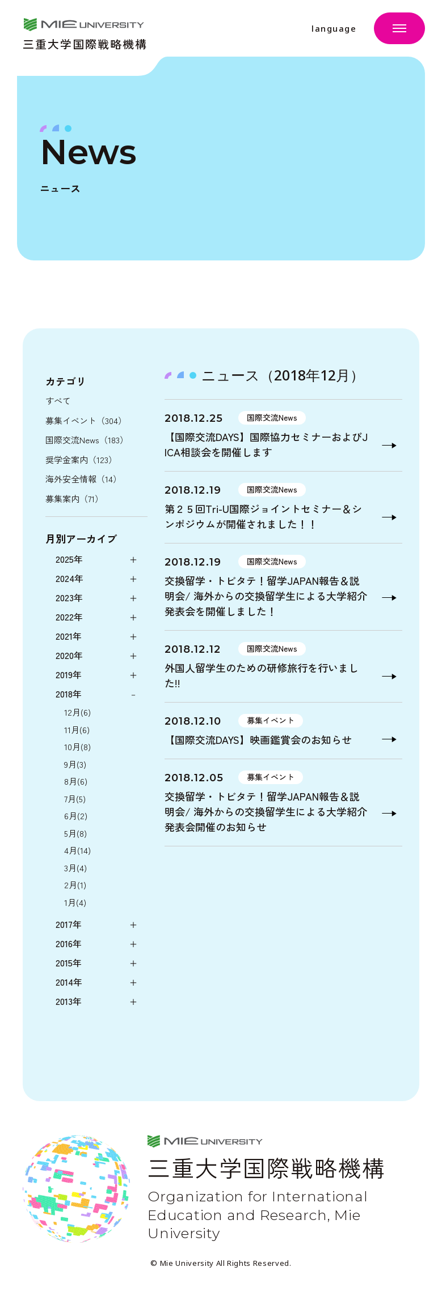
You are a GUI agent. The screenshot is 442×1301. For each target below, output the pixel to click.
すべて (58, 400)
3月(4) (75, 868)
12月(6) (77, 712)
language (333, 28)
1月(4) (75, 902)
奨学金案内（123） (81, 459)
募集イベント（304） (86, 420)
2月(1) (75, 885)
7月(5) (75, 798)
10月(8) (77, 746)
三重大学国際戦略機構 (85, 43)
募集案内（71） (74, 498)
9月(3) (75, 764)
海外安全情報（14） (83, 479)
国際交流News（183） (86, 440)
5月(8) (75, 833)
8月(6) (75, 781)
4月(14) (77, 850)
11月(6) (77, 729)
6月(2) (75, 815)
